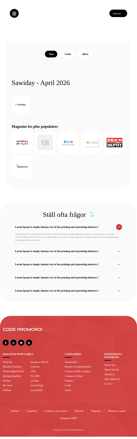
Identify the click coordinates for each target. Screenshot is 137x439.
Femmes (69, 383)
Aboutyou (109, 376)
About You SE (111, 372)
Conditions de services (55, 413)
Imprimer (79, 413)
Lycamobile (36, 392)
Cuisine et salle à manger (77, 373)
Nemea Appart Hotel (13, 373)
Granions (35, 368)
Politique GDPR (68, 420)
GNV (33, 373)
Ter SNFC (36, 378)
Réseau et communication (78, 368)
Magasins (96, 413)
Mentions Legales (117, 413)
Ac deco (108, 386)
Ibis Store (7, 387)
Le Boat (35, 383)
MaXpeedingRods (12, 378)
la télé (68, 387)
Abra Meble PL (112, 381)
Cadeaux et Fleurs (74, 378)
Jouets (68, 392)
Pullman (7, 392)
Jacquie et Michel (39, 364)
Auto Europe (37, 387)
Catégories (31, 413)
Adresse (15, 413)
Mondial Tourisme (12, 368)
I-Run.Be (7, 364)
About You (109, 367)
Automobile (71, 364)
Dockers (7, 383)
